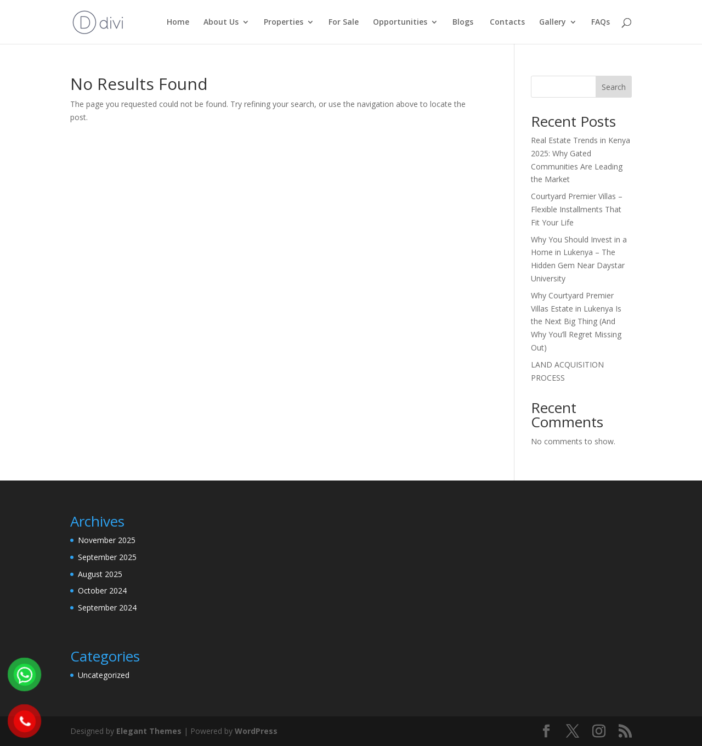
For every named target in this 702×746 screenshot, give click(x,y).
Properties (283, 22)
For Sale (344, 22)
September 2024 (107, 607)
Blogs (462, 22)
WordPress (256, 731)
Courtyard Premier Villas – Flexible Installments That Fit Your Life (576, 209)
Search (614, 87)
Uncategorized (103, 675)
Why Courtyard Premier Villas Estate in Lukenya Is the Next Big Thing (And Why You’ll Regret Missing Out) (576, 321)
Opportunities (400, 22)
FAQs (600, 22)
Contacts (506, 22)
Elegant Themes (149, 731)
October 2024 (102, 590)
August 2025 (100, 574)
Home (178, 22)
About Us (221, 22)
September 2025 (107, 557)
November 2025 (106, 540)
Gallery (552, 22)
